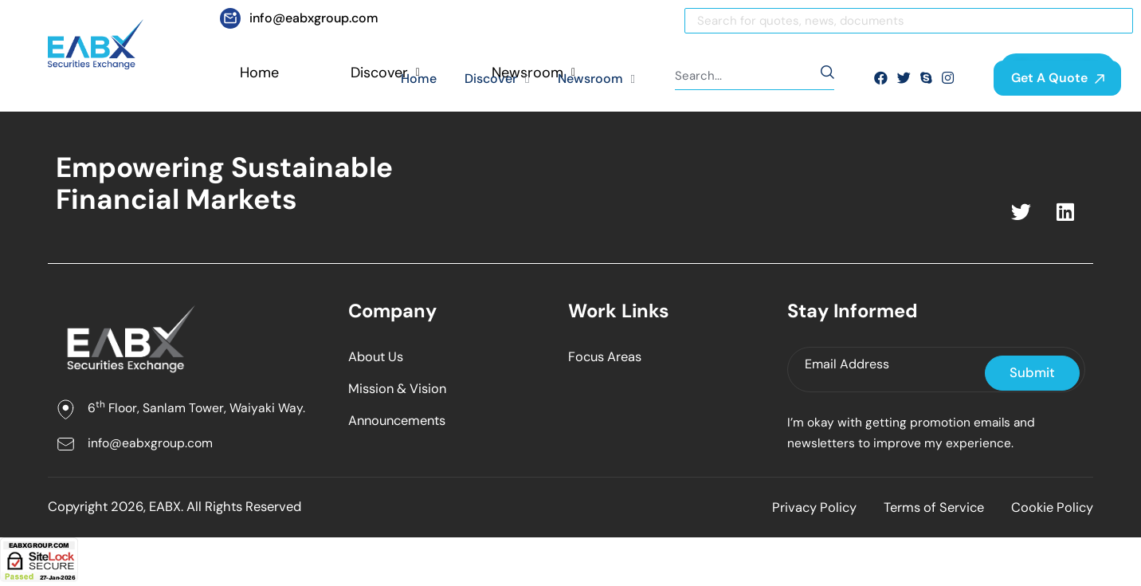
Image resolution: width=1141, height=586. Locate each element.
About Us (377, 357)
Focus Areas (607, 357)
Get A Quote (1057, 77)
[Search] (908, 20)
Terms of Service (925, 511)
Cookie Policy (1050, 511)
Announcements (400, 422)
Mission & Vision (400, 390)
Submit (1033, 373)
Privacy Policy (799, 511)
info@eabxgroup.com (150, 443)
